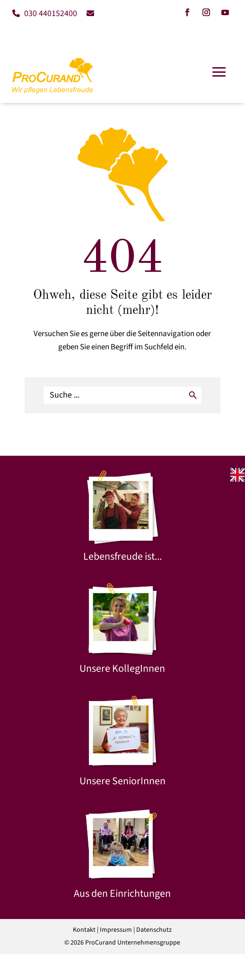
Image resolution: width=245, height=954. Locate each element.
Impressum (116, 930)
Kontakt (84, 930)
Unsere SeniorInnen (122, 781)
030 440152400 (44, 13)
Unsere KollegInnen (122, 668)
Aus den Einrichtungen (122, 893)
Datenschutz (154, 930)
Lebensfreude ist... (122, 556)
